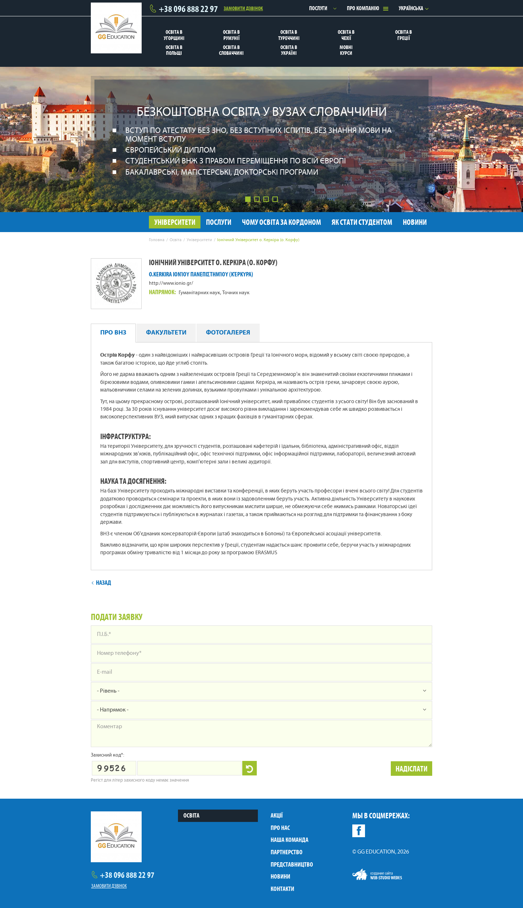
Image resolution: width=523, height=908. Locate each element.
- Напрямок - (113, 710)
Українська (411, 8)
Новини (280, 876)
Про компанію (363, 8)
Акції (277, 815)
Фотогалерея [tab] (228, 332)
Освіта (191, 815)
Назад (101, 583)
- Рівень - (108, 691)
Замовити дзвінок (243, 8)
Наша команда (289, 840)
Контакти (282, 889)
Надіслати (411, 769)
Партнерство (287, 852)
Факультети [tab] (166, 332)
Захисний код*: (107, 755)
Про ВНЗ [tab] (113, 332)
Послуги (318, 8)
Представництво (292, 864)
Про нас (280, 828)
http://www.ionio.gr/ (171, 283)
